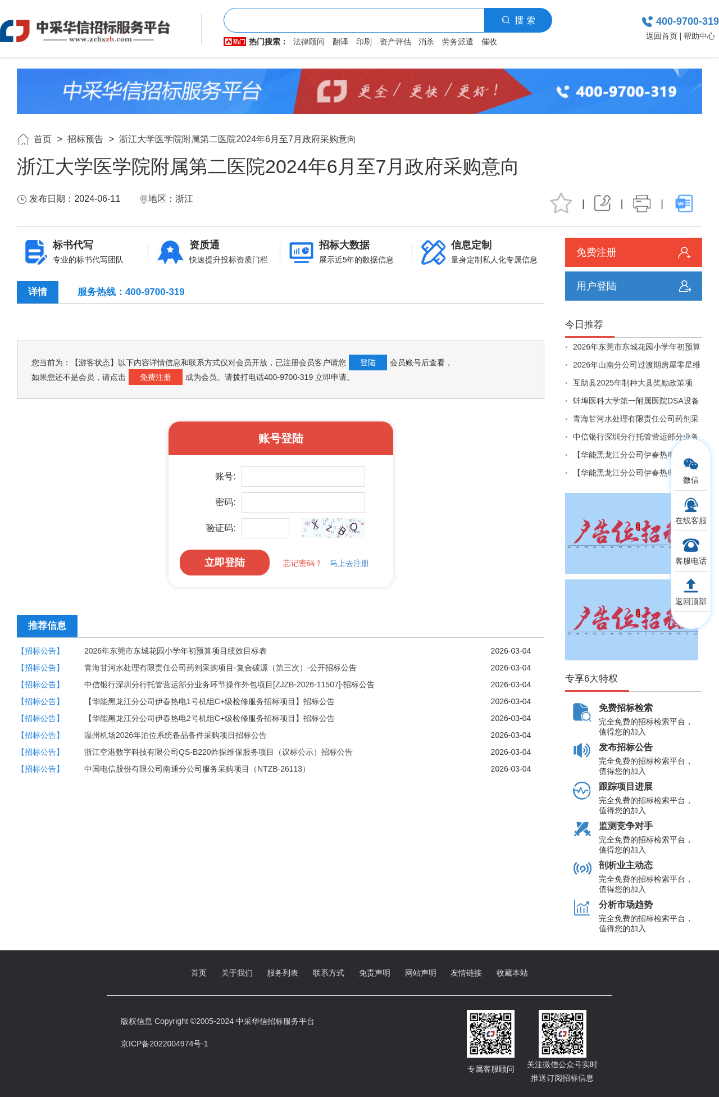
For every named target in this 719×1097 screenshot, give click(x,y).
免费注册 (155, 377)
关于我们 (237, 972)
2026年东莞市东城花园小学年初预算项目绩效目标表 (175, 650)
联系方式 (328, 972)
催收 (489, 41)
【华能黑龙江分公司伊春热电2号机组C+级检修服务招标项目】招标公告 (209, 718)
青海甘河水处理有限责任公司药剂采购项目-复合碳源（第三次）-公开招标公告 (220, 667)
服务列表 (282, 972)
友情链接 (466, 972)
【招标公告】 (40, 650)
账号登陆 (280, 438)
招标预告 (85, 139)
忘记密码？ (302, 563)
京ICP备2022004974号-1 (164, 1043)
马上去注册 (349, 563)
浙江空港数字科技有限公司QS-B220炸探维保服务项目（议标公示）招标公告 (218, 751)
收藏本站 (512, 972)
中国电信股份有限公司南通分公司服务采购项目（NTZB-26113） (197, 768)
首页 (43, 139)
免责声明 (374, 972)
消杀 (426, 41)
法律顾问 (309, 41)
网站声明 (420, 972)
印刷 (364, 41)
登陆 (368, 362)
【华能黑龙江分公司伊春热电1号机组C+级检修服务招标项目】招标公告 (209, 701)
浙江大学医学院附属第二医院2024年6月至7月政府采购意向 (237, 139)
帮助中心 (699, 35)
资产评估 (395, 41)
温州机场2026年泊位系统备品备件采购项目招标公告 (175, 735)
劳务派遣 (458, 41)
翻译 (340, 41)
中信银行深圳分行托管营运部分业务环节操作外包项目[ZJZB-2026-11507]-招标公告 (229, 684)
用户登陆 (596, 286)
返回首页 (661, 35)
